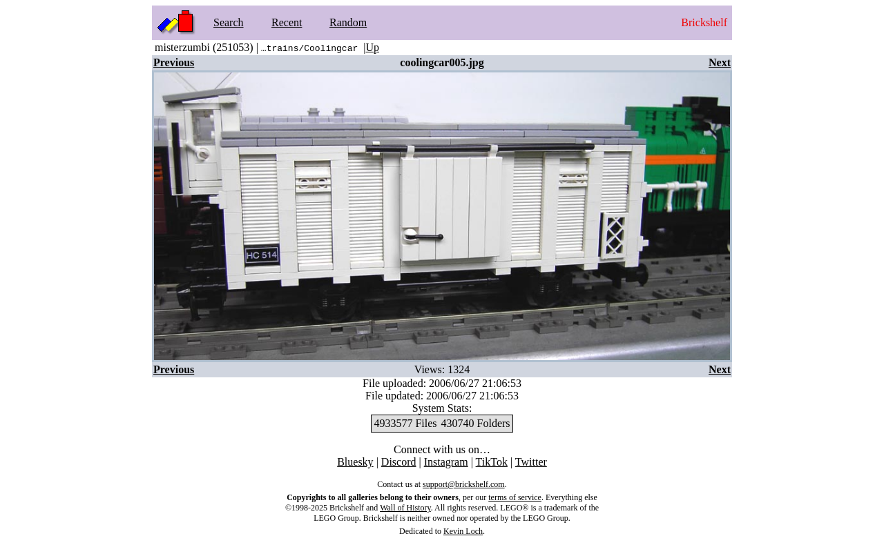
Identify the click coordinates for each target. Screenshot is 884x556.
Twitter (531, 462)
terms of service (514, 497)
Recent (286, 22)
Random (348, 22)
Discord (398, 462)
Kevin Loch (463, 531)
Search (228, 22)
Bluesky (355, 462)
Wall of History (405, 508)
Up (372, 47)
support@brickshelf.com (464, 484)
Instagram (446, 462)
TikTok (492, 462)
